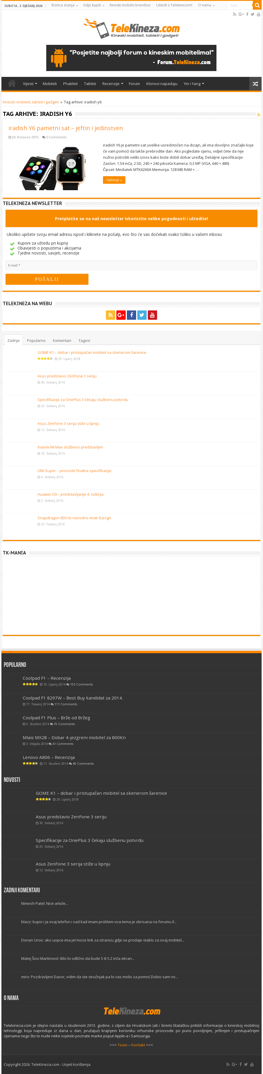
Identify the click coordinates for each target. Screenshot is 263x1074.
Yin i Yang (192, 83)
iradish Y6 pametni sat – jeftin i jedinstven (65, 128)
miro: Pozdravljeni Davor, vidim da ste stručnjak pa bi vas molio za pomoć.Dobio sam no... (99, 976)
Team (122, 1044)
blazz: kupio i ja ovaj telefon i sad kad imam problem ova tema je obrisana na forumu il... (99, 921)
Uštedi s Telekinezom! (174, 5)
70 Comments (64, 724)
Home (11, 83)
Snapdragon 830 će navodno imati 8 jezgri (74, 517)
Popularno (36, 340)
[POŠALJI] (47, 279)
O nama (204, 5)
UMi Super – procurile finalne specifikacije (74, 470)
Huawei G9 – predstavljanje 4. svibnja (71, 494)
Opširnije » (114, 180)
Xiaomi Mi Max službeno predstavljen (70, 447)
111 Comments (65, 704)
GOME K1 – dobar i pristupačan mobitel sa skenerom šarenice (92, 352)
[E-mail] (131, 265)
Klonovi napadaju (161, 83)
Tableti (90, 83)
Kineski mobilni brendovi (130, 5)
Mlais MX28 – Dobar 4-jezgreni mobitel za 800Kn (74, 737)
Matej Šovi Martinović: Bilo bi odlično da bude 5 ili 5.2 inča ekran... (77, 958)
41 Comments (62, 743)
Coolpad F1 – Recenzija (47, 678)
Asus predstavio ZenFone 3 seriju (67, 376)
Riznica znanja (62, 5)
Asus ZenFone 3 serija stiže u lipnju (68, 423)
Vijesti (28, 83)
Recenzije (111, 83)
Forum (134, 83)
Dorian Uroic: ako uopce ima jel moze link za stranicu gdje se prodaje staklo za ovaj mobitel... (102, 940)
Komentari (62, 340)
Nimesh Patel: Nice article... (44, 903)
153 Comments (81, 684)
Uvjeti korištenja (76, 1064)
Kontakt (138, 1044)
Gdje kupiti (92, 5)
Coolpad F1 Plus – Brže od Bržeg (56, 717)
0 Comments (56, 137)
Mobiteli (50, 83)
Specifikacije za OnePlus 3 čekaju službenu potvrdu (83, 399)
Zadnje (13, 340)
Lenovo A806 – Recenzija (49, 757)
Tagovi (84, 340)
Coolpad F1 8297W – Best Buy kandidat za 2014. (73, 697)
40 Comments (83, 763)
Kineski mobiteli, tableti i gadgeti (31, 102)
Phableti (70, 83)
